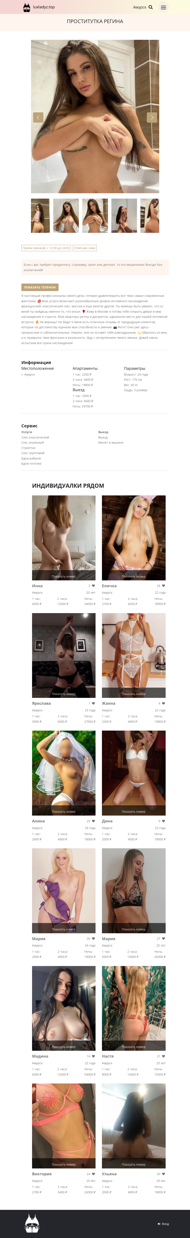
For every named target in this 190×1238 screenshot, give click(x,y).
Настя (108, 1056)
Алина (38, 820)
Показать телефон (40, 287)
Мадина (40, 1056)
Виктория (42, 1173)
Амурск (143, 7)
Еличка (109, 585)
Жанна (108, 703)
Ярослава (41, 703)
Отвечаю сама (84, 248)
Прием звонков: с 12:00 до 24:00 (46, 248)
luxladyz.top (38, 6)
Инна (37, 585)
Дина (107, 820)
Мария (39, 938)
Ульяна (109, 1173)
